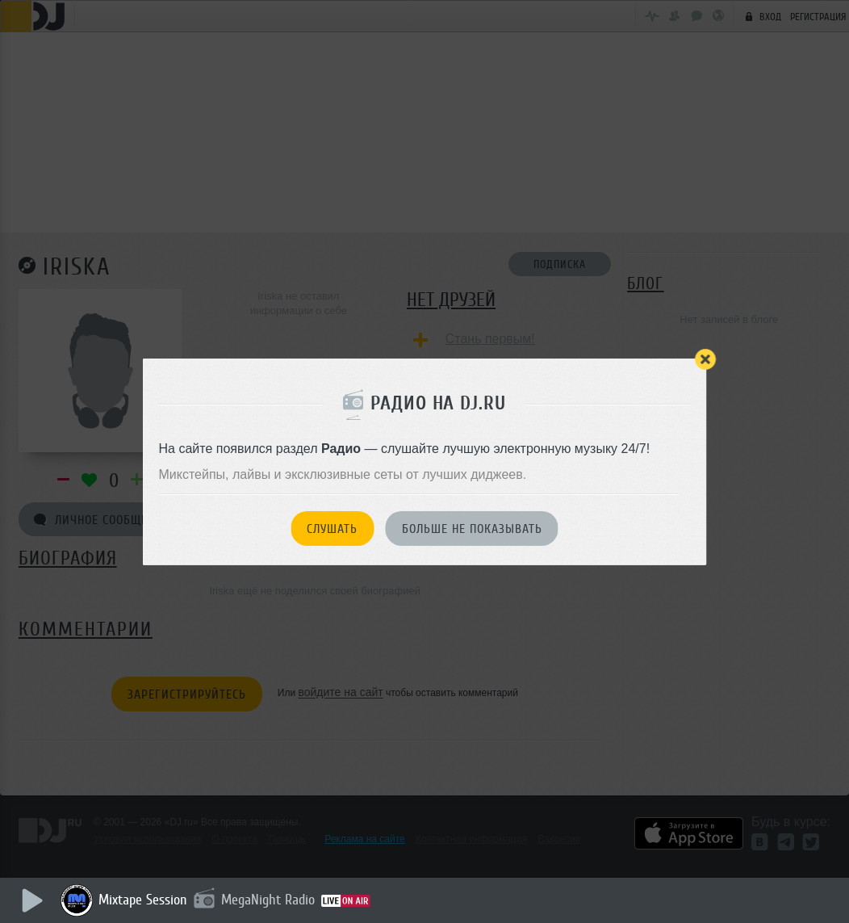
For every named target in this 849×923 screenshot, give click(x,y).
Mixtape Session (142, 900)
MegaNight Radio (268, 900)
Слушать (332, 529)
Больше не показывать (472, 529)
